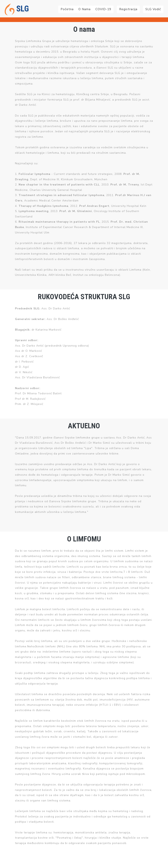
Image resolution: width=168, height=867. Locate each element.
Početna (67, 9)
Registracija (128, 9)
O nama (84, 9)
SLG (17, 9)
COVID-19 (103, 9)
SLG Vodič (153, 9)
